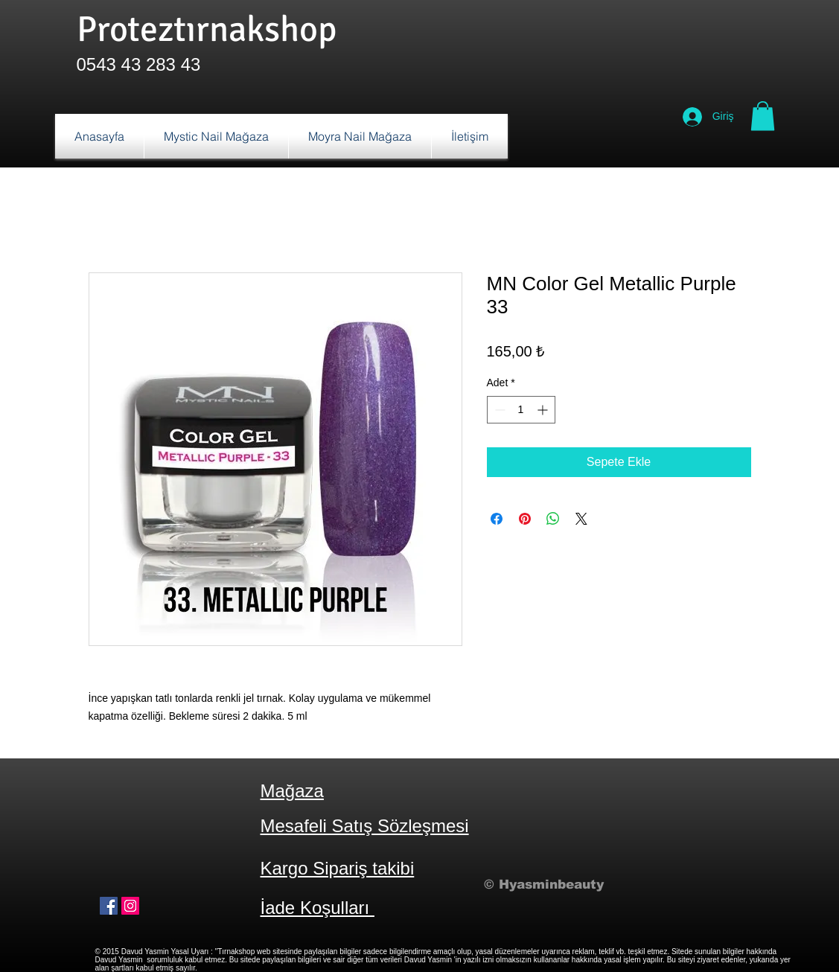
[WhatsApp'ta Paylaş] (553, 519)
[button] (762, 115)
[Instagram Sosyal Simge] (130, 906)
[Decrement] (498, 410)
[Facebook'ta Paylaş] (496, 519)
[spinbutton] (521, 410)
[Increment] (544, 410)
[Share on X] (581, 519)
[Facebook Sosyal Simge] (109, 906)
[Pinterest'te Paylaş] (525, 519)
